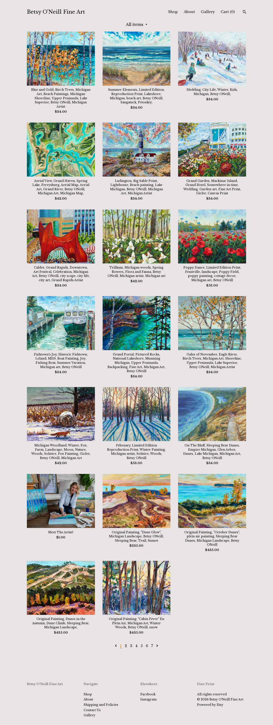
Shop (173, 12)
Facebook (147, 694)
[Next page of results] (157, 646)
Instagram (148, 699)
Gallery (208, 12)
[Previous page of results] (116, 646)
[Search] (244, 12)
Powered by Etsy (210, 705)
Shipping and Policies (101, 705)
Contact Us (92, 710)
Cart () (228, 12)
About (189, 12)
